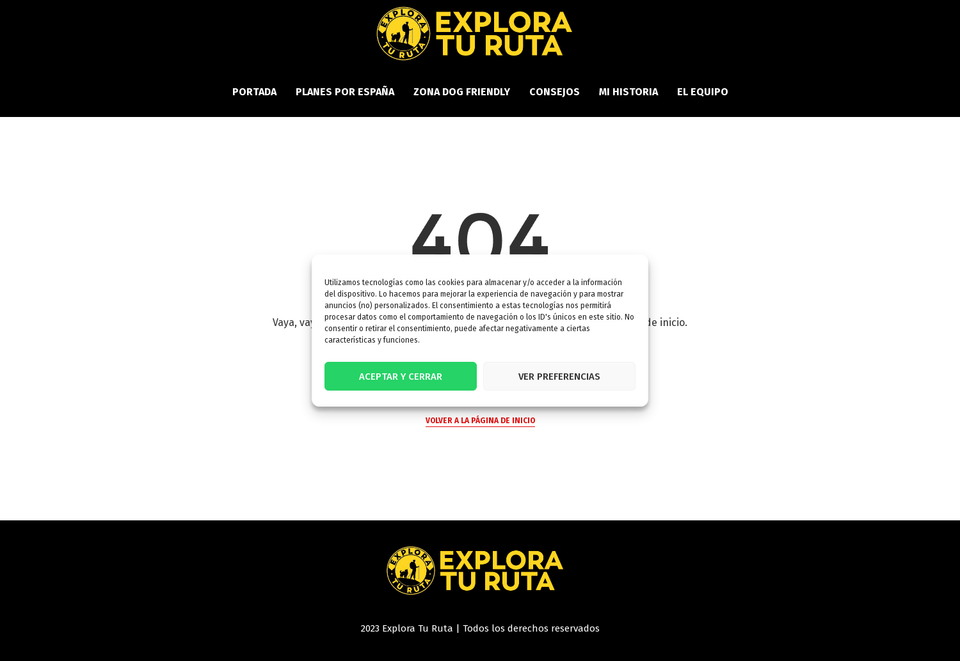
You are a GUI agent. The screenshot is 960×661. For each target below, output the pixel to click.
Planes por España (345, 92)
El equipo (702, 92)
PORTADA (254, 92)
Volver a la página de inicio (480, 420)
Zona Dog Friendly (461, 92)
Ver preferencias (559, 376)
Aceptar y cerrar (400, 376)
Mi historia (628, 92)
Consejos (554, 92)
